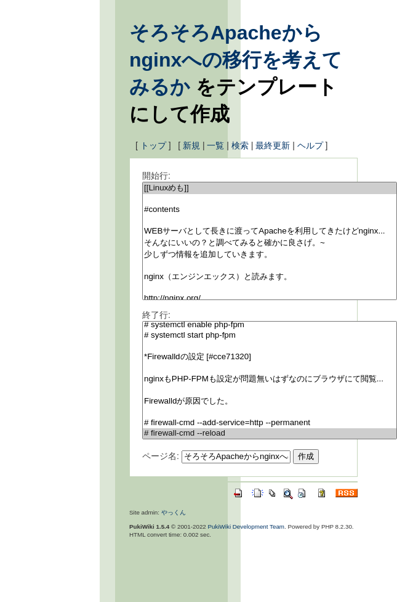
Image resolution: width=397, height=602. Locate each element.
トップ (153, 145)
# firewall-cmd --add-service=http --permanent (269, 423)
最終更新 (272, 145)
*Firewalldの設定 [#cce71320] (269, 357)
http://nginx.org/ (269, 298)
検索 (240, 145)
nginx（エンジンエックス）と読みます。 (269, 277)
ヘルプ (310, 145)
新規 (191, 145)
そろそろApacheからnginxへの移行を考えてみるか (235, 60)
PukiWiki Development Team (246, 526)
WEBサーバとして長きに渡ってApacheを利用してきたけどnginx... (269, 231)
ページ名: (160, 456)
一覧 (215, 145)
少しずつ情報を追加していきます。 (269, 255)
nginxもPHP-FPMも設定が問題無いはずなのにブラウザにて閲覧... (269, 379)
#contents (269, 210)
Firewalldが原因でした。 (269, 401)
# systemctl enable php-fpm (269, 325)
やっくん (173, 512)
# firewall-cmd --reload (269, 433)
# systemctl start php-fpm (269, 335)
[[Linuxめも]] (269, 188)
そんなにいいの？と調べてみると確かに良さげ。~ (269, 243)
